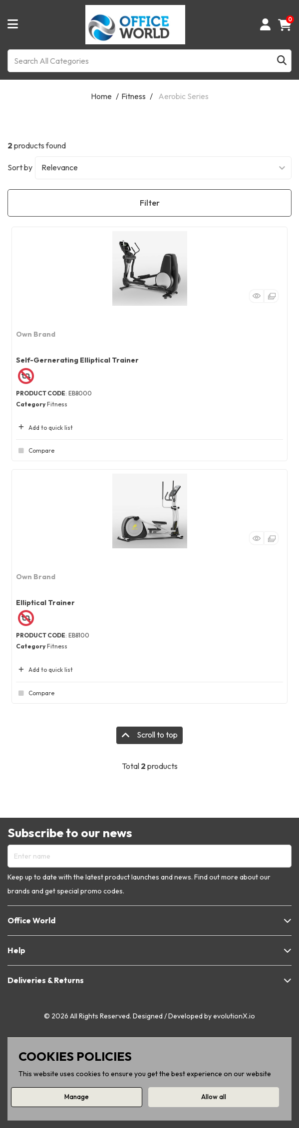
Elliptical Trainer (45, 602)
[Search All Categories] (149, 60)
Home (101, 96)
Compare (35, 451)
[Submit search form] (282, 60)
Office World (31, 920)
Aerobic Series (183, 96)
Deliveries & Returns (45, 980)
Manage (76, 1097)
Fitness (133, 96)
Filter (150, 203)
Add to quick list (44, 427)
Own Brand (35, 334)
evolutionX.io (234, 1015)
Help (16, 950)
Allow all (213, 1097)
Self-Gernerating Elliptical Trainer (77, 360)
